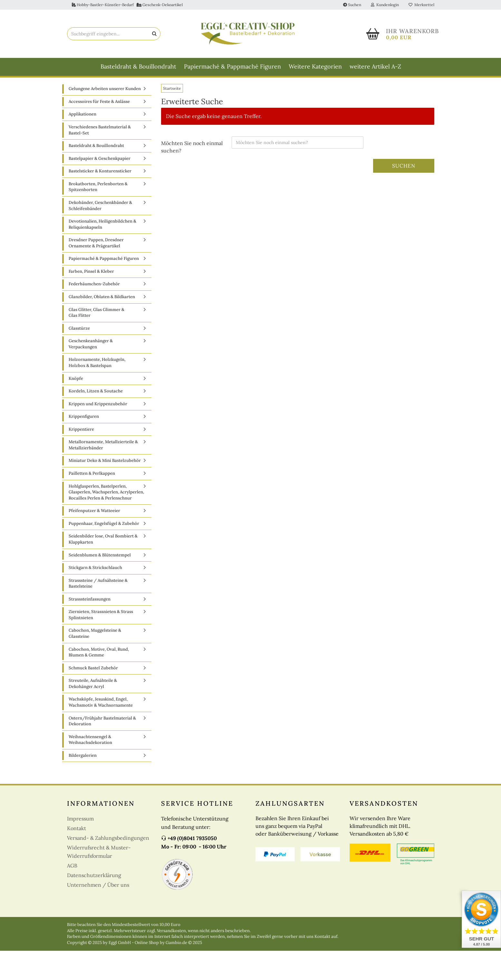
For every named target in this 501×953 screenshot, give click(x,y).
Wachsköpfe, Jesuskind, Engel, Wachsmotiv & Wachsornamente (101, 704)
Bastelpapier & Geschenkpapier (99, 160)
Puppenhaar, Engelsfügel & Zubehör (104, 526)
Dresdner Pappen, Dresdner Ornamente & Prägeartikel (96, 245)
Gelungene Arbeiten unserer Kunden (105, 91)
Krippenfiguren (84, 419)
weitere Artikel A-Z (375, 66)
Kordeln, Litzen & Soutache (96, 393)
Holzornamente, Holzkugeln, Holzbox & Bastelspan (97, 365)
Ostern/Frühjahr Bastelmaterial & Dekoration (102, 723)
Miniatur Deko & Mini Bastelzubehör (105, 463)
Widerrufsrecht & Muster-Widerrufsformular (99, 854)
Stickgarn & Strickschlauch (95, 570)
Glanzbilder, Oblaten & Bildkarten (102, 299)
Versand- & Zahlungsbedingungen (108, 840)
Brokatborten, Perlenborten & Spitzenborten (98, 189)
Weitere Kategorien (315, 66)
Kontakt (76, 831)
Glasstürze (79, 330)
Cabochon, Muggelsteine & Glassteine (95, 636)
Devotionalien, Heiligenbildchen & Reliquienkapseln (102, 227)
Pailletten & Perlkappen (92, 476)
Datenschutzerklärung (94, 878)
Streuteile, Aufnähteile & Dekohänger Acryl (93, 686)
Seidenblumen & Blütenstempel (100, 557)
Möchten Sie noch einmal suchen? (192, 149)
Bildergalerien (83, 757)
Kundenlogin (385, 4)
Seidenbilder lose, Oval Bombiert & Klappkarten (103, 541)
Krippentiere (81, 431)
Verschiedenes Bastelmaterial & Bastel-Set (100, 132)
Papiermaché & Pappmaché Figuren (232, 66)
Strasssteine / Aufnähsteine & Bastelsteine (98, 585)
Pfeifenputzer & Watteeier (94, 513)
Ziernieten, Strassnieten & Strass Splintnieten (101, 617)
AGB (72, 868)
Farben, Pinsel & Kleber (91, 274)
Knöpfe (76, 380)
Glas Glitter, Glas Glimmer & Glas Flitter (96, 315)
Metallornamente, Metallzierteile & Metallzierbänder (103, 447)
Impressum (80, 821)
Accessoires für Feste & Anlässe (99, 104)
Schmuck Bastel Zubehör (93, 670)
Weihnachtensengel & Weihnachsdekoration (90, 742)
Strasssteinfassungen (90, 601)
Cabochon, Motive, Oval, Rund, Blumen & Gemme (99, 654)
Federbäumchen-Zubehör (94, 286)
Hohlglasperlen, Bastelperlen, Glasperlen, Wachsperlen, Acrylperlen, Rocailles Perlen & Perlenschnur (106, 494)
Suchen (352, 4)
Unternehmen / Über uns (98, 887)
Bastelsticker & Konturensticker (100, 173)
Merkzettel (421, 4)
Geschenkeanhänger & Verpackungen (91, 346)
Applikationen (82, 116)
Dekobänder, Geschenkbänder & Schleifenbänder (100, 208)
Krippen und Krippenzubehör (98, 406)
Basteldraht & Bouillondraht (138, 66)
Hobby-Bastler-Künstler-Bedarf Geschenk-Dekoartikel (127, 4)
